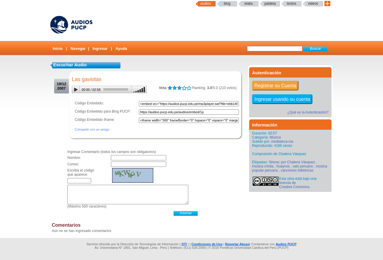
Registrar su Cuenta (275, 85)
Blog (227, 3)
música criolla (263, 166)
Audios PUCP (286, 244)
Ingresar (99, 48)
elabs (248, 3)
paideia (270, 3)
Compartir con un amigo (92, 129)
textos (291, 3)
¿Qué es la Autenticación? (308, 112)
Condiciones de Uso (207, 244)
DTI (184, 244)
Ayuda (121, 48)
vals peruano (303, 166)
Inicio (58, 48)
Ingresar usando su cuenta (282, 99)
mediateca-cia (282, 141)
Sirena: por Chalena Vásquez (292, 162)
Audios (205, 3)
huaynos (283, 166)
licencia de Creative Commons (294, 185)
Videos (313, 3)
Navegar (78, 48)
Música (275, 137)
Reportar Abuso (237, 244)
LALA (170, 88)
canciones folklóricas (297, 170)
